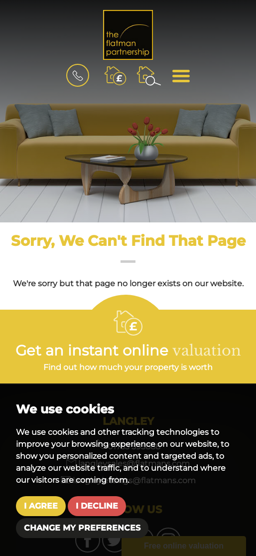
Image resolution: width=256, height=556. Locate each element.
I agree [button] (41, 506)
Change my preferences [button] (82, 528)
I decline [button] (97, 506)
